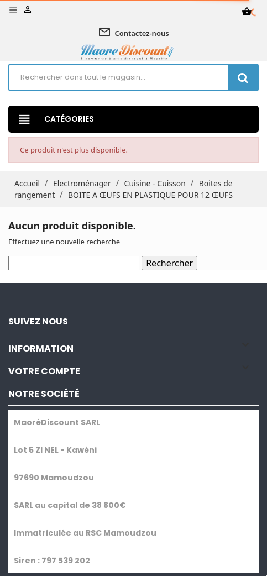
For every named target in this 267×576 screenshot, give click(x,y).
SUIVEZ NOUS (38, 321)
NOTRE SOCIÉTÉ (44, 394)
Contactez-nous (133, 33)
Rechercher (169, 263)
